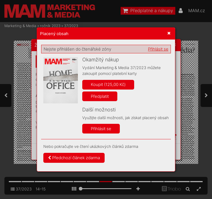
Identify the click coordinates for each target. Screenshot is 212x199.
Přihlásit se (158, 49)
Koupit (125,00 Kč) (108, 84)
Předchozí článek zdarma (74, 157)
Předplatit (100, 96)
